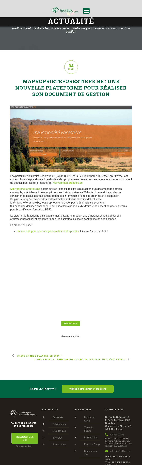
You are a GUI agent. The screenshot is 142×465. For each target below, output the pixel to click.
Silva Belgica (59, 430)
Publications (59, 424)
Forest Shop (59, 444)
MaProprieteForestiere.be (68, 182)
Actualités (58, 417)
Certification (90, 437)
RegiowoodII (71, 323)
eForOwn (57, 437)
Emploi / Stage (92, 444)
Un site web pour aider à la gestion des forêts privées (48, 231)
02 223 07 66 (114, 434)
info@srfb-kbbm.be (118, 451)
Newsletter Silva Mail (24, 438)
